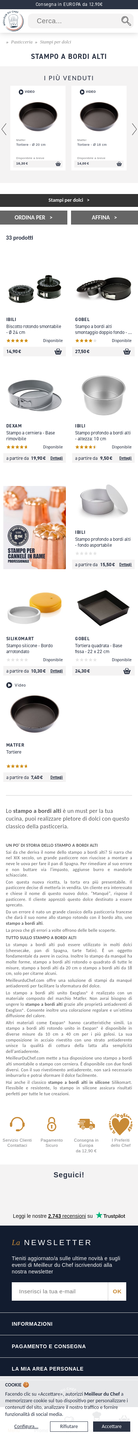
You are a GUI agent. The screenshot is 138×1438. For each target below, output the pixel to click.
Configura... (26, 1426)
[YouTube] (41, 1193)
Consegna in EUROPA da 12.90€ (69, 4)
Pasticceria (21, 42)
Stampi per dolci (55, 42)
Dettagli (56, 458)
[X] (96, 1193)
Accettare (112, 1426)
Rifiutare (69, 1426)
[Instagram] (69, 1193)
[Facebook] (14, 1193)
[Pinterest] (124, 1193)
